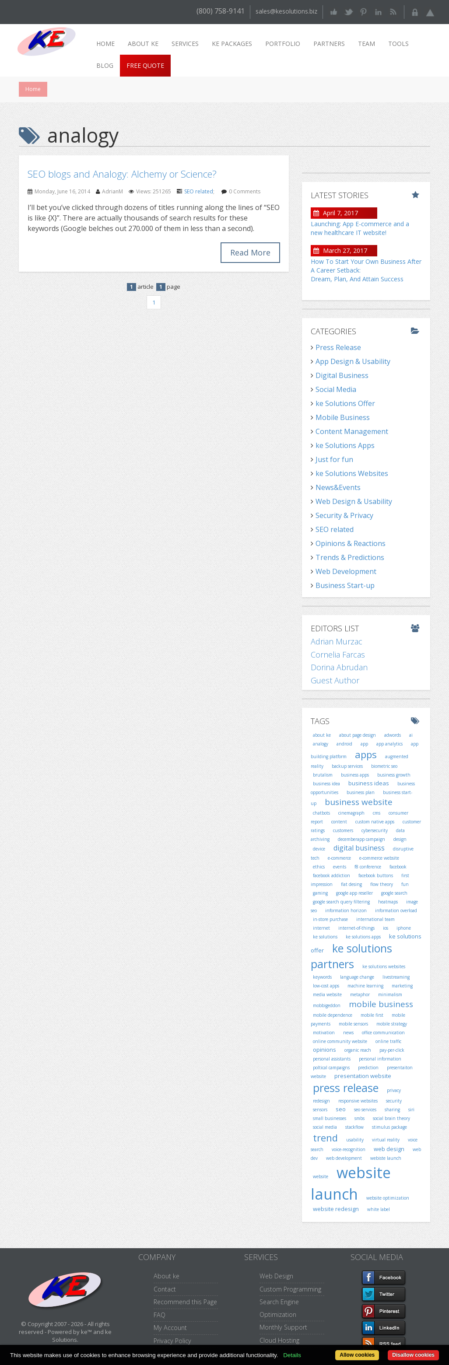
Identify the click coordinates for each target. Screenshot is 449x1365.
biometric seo (384, 766)
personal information (380, 1059)
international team (375, 919)
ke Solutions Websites (352, 473)
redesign (321, 1101)
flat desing (351, 884)
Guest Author (335, 680)
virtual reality (386, 1140)
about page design (357, 735)
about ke (322, 735)
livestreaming (396, 977)
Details (292, 1355)
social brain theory (391, 1118)
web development (344, 1158)
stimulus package (389, 1127)
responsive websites (358, 1101)
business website (359, 802)
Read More (250, 252)
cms (376, 813)
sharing (392, 1109)
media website (327, 994)
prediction (368, 1067)
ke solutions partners (351, 956)
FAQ (159, 1315)
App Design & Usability (353, 361)
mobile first (372, 1015)
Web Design (276, 1276)
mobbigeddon (326, 1005)
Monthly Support (283, 1327)
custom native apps (374, 822)
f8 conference (367, 867)
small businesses (329, 1118)
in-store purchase (330, 919)
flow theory (381, 884)
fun (405, 884)
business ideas (368, 783)
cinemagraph (351, 813)
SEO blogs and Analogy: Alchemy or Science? (122, 173)
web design (389, 1149)
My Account (170, 1327)
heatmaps (388, 902)
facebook (398, 867)
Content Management (352, 431)
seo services (365, 1109)
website (320, 1176)
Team (366, 43)
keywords (322, 977)
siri (411, 1109)
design (400, 839)
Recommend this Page (185, 1302)
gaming (320, 893)
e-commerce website (379, 858)
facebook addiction (331, 875)
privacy (394, 1090)
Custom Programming (290, 1289)
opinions (324, 1050)
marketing (402, 986)
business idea (326, 783)
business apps (355, 775)
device (319, 849)
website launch (351, 1183)
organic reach (357, 1050)
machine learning (365, 986)
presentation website (362, 1076)
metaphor (360, 994)
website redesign (336, 1209)
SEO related (198, 191)
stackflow (354, 1127)
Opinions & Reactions (351, 543)
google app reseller (354, 893)
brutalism (323, 775)
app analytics (389, 744)
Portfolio (282, 43)
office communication (383, 1032)
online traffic (388, 1041)
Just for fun (334, 459)
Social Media (336, 389)
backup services (347, 766)
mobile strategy (391, 1024)
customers (343, 830)
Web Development (346, 571)
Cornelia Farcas (338, 654)
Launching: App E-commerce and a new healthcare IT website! (360, 228)
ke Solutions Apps (345, 445)
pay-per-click (391, 1050)
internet (321, 928)
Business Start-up (345, 585)
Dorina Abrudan (339, 667)
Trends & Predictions (350, 557)
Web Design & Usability (354, 501)
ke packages (232, 43)
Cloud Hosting (279, 1340)
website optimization (387, 1198)
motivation (324, 1032)
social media (325, 1127)
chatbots (321, 813)
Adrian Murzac (336, 641)
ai (411, 735)
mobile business (381, 1004)
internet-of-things (356, 928)
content (339, 822)
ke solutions (325, 937)
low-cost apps (326, 986)
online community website (340, 1041)
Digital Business (342, 375)
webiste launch (385, 1158)
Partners (329, 43)
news (348, 1032)
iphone (403, 928)
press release (346, 1087)
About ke (143, 43)
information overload (396, 910)
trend (325, 1137)
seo (341, 1109)
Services (185, 43)
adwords (392, 735)
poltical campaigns (331, 1067)
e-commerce (339, 858)
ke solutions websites (383, 966)
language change (357, 977)
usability (355, 1140)
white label (378, 1209)
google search (394, 893)
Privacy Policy (172, 1341)
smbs (359, 1118)
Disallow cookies (413, 1355)
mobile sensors (353, 1024)
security (394, 1101)
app (364, 744)
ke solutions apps (363, 937)
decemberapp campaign (361, 839)
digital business (359, 848)
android (344, 744)
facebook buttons (375, 875)
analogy (320, 744)
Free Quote (145, 65)
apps (366, 754)
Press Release (338, 347)
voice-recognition (348, 1149)
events (339, 867)
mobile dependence (332, 1015)
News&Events (338, 487)
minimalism (390, 994)
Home (105, 43)
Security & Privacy (344, 515)
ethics (319, 867)
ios (385, 928)
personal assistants (332, 1059)
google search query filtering (341, 902)
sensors (320, 1109)
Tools (398, 43)
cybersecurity (374, 830)
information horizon (346, 910)
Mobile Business (343, 417)
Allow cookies (357, 1355)
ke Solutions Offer (345, 403)
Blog (104, 65)
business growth (393, 775)
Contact (165, 1289)
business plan (361, 792)
